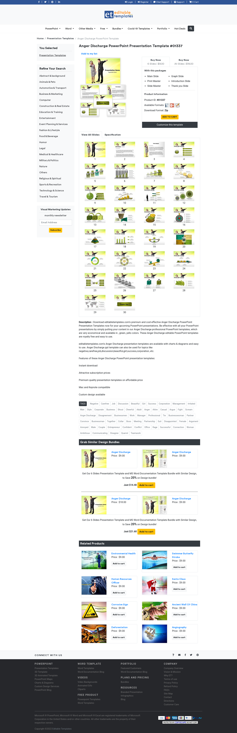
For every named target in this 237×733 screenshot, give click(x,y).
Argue (172, 409)
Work (132, 415)
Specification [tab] (113, 135)
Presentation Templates (60, 38)
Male (93, 427)
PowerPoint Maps (43, 679)
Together (111, 421)
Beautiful (135, 403)
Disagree (114, 433)
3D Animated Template (46, 675)
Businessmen (120, 415)
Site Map (168, 693)
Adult (139, 409)
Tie (164, 415)
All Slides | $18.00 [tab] (183, 62)
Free (103, 28)
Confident (127, 427)
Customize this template (170, 124)
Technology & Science (51, 190)
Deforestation (119, 627)
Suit (159, 421)
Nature (43, 166)
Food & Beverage (48, 136)
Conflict (138, 427)
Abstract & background (52, 76)
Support (179, 2)
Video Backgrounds (87, 682)
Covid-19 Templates (139, 28)
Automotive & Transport (52, 88)
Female (182, 421)
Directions (169, 700)
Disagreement (105, 415)
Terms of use (170, 679)
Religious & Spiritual (50, 178)
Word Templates (86, 668)
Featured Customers (131, 668)
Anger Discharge (88, 415)
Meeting (137, 421)
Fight (180, 409)
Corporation (164, 403)
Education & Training (51, 112)
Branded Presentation (132, 692)
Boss (128, 421)
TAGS (83, 403)
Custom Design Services (47, 686)
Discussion (123, 403)
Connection (178, 427)
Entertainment (47, 118)
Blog (123, 699)
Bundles (116, 28)
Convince (84, 421)
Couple (102, 427)
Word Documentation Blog (91, 672)
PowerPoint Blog (43, 690)
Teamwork (136, 433)
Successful (165, 427)
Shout (120, 409)
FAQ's (166, 690)
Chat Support (161, 2)
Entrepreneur (114, 427)
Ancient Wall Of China (184, 604)
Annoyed (84, 427)
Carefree (105, 403)
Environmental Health (123, 553)
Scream (189, 409)
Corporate (99, 409)
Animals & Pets (47, 82)
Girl (143, 403)
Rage (155, 427)
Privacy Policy (171, 682)
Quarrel (124, 433)
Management (179, 403)
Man (82, 409)
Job (113, 403)
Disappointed (170, 421)
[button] (191, 28)
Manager (141, 415)
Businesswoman (176, 415)
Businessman (98, 421)
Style (89, 409)
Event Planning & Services (53, 124)
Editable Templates (61, 728)
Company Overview (173, 668)
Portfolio (162, 28)
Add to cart (146, 485)
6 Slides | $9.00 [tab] (156, 62)
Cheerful (130, 409)
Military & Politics (48, 160)
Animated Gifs (85, 685)
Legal (42, 148)
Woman (190, 427)
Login (129, 2)
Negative (94, 403)
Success (152, 403)
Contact (168, 697)
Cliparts (82, 689)
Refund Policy (171, 686)
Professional (154, 415)
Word (68, 28)
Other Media (86, 28)
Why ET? (168, 675)
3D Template (41, 672)
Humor (43, 142)
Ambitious (85, 433)
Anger (147, 409)
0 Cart (194, 2)
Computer (45, 100)
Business (110, 409)
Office (147, 427)
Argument (193, 421)
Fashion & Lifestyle (49, 130)
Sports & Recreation (50, 184)
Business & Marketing (51, 94)
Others (43, 172)
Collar (121, 421)
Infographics (127, 695)
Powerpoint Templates (89, 699)
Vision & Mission (172, 672)
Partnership (149, 421)
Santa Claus (179, 579)
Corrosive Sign (119, 604)
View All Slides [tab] (90, 135)
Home (40, 38)
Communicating (100, 433)
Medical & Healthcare (51, 154)
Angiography (179, 627)
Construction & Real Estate (54, 106)
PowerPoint (52, 28)
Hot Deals (179, 28)
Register (143, 2)
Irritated (191, 403)
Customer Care (171, 704)
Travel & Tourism (48, 196)
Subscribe (55, 230)
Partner (190, 415)
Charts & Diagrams (44, 682)
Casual (163, 409)
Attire (155, 409)
